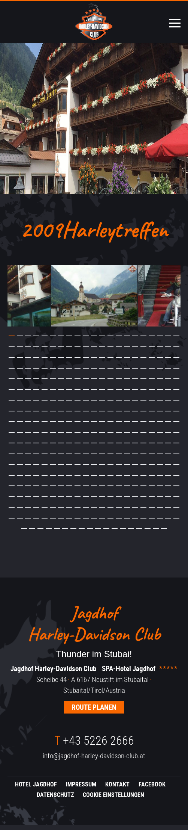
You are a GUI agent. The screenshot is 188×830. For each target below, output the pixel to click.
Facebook (152, 789)
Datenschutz (55, 800)
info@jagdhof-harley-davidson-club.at (94, 761)
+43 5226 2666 (94, 746)
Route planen (94, 712)
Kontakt (117, 789)
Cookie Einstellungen (113, 800)
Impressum (81, 789)
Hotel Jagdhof (36, 789)
